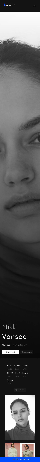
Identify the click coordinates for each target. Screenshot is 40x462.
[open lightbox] (20, 417)
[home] (9, 5)
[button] (34, 6)
